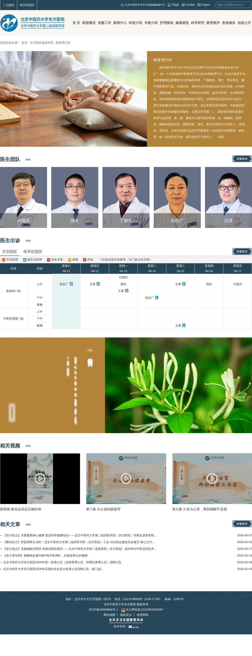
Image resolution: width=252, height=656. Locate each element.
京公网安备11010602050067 (142, 609)
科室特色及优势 (90, 356)
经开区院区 (27, 5)
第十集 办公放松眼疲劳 (103, 509)
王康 (92, 284)
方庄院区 (9, 252)
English (206, 4)
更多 (221, 137)
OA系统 (190, 4)
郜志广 (64, 284)
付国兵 (123, 277)
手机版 (175, 4)
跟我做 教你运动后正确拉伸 (20, 509)
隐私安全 (126, 614)
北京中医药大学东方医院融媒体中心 (145, 4)
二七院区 (8, 5)
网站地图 (109, 614)
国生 (123, 284)
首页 (24, 42)
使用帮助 (142, 614)
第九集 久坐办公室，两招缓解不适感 (199, 509)
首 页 (76, 23)
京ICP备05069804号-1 (103, 609)
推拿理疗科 (162, 60)
